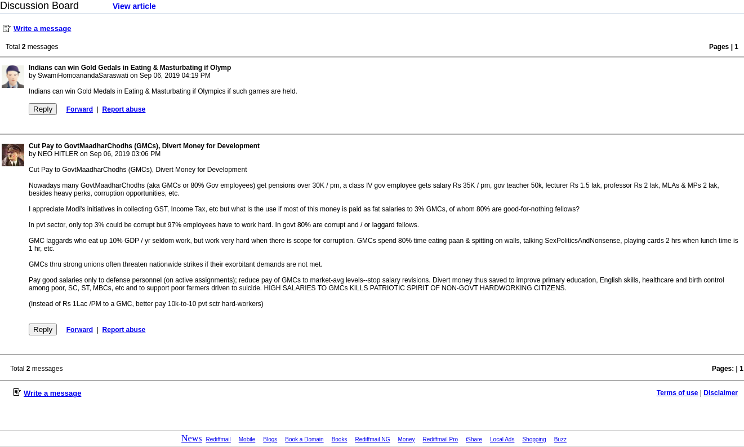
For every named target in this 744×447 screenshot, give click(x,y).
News (191, 438)
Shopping (534, 439)
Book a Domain (304, 439)
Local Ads (502, 439)
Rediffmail (218, 439)
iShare (474, 439)
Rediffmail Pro (440, 439)
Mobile (247, 439)
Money (406, 439)
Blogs (270, 439)
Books (340, 439)
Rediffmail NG (372, 439)
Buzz (560, 439)
